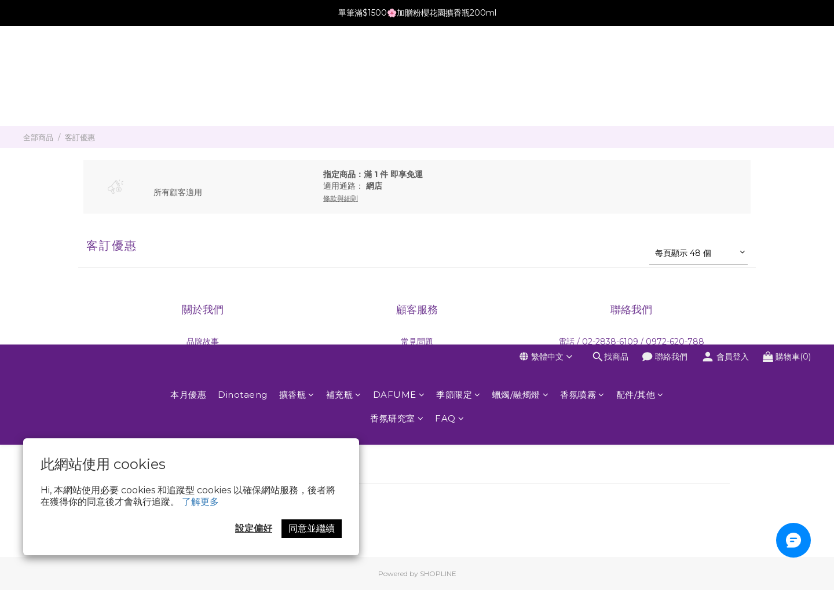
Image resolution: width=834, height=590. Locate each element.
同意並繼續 (311, 528)
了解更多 (200, 501)
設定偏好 (253, 528)
